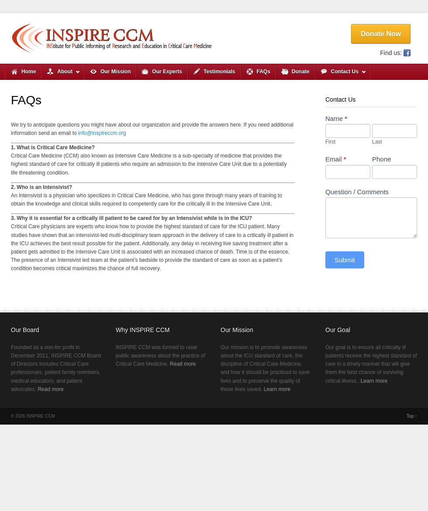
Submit (345, 260)
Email (335, 159)
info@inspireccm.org (102, 133)
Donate (301, 72)
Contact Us (340, 74)
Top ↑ (412, 416)
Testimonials (219, 72)
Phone (381, 159)
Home (28, 72)
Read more (50, 389)
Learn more (277, 389)
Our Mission (115, 72)
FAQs (263, 72)
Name (336, 118)
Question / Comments (357, 191)
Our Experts (167, 72)
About (60, 74)
